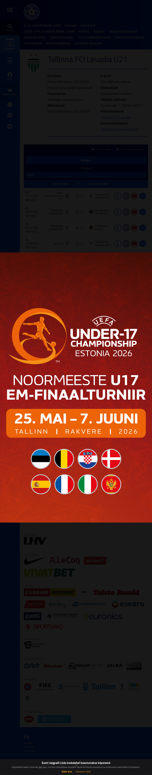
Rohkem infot (83, 771)
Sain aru (67, 771)
